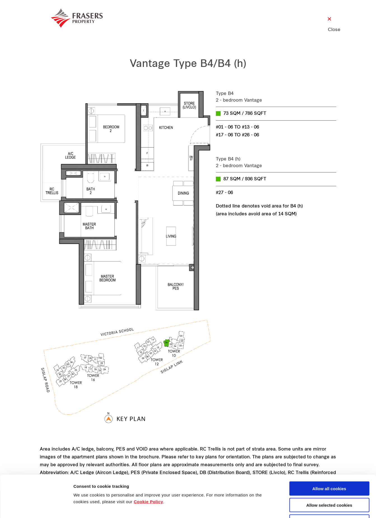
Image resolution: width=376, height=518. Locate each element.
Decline (329, 482)
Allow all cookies (329, 449)
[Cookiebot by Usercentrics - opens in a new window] (36, 507)
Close (329, 30)
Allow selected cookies (329, 465)
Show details (294, 507)
